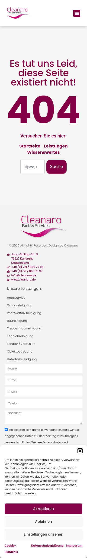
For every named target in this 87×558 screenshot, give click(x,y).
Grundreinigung (19, 305)
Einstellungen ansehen (43, 534)
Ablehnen (43, 521)
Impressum (74, 546)
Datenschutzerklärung (47, 546)
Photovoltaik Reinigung (24, 313)
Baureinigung (17, 320)
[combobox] (32, 167)
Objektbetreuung (19, 351)
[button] (80, 450)
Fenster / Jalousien (21, 344)
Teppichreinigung (20, 336)
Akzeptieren (43, 508)
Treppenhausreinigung (24, 328)
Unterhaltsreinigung (22, 359)
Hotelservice (16, 297)
